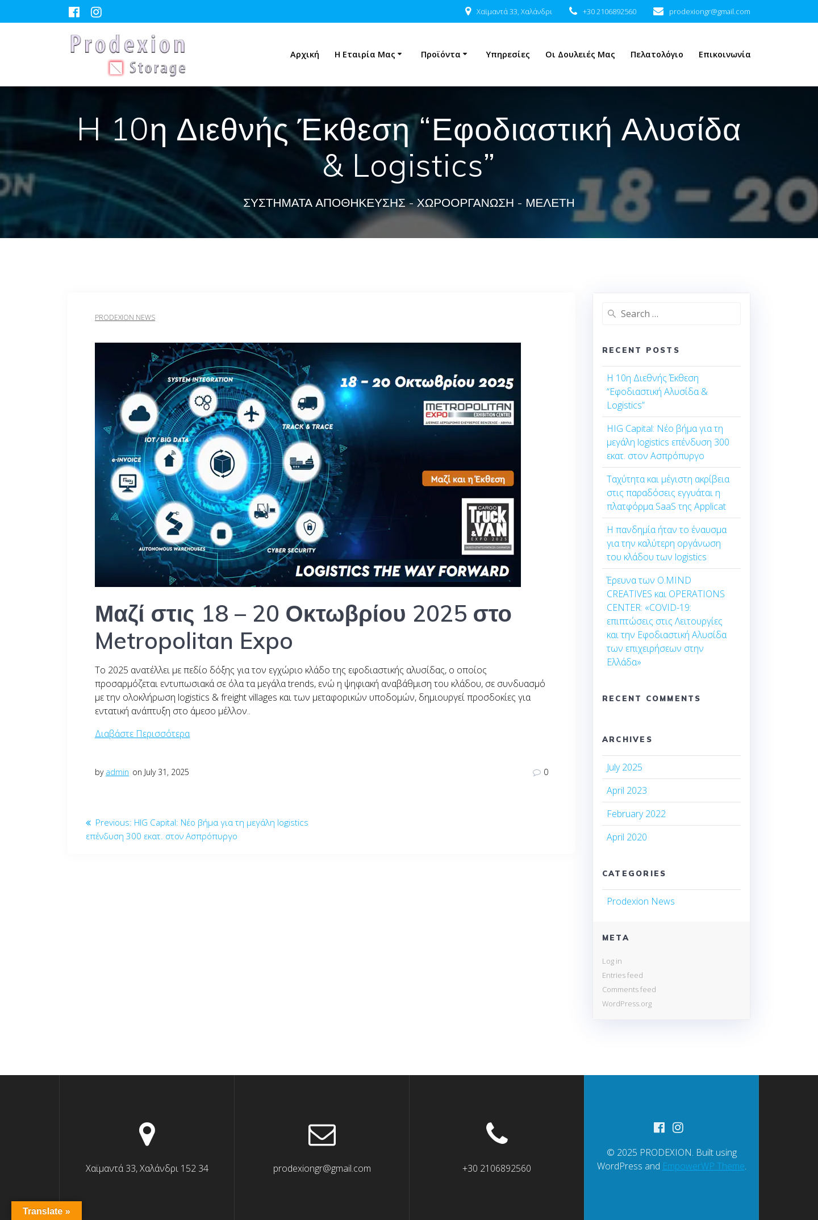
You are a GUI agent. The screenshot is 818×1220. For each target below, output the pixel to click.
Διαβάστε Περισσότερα (142, 733)
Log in (612, 961)
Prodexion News (125, 317)
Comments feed (629, 989)
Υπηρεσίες (508, 54)
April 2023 (627, 790)
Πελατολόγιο (657, 54)
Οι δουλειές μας (580, 54)
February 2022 (636, 813)
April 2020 (627, 837)
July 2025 (624, 767)
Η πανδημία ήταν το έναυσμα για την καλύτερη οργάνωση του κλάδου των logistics (667, 543)
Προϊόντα (441, 54)
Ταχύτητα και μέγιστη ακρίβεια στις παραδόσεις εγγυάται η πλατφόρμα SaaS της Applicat (668, 493)
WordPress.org (627, 1003)
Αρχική (304, 54)
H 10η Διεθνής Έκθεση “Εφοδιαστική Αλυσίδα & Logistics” (657, 391)
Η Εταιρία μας (365, 54)
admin (117, 772)
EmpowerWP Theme (703, 1166)
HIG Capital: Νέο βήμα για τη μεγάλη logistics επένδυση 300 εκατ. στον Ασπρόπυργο (668, 442)
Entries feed (622, 975)
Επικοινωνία (725, 54)
